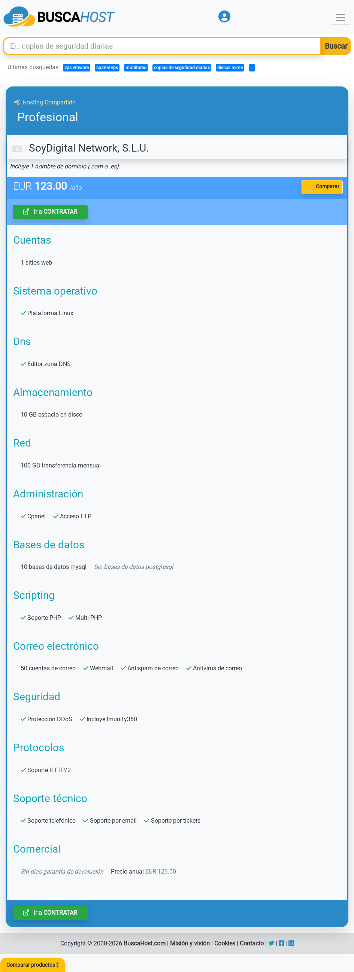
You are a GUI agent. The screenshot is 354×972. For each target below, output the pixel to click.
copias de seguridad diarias (182, 67)
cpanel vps (107, 67)
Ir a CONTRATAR (50, 211)
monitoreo (135, 67)
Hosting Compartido (45, 102)
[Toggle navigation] (340, 17)
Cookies (224, 943)
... (252, 67)
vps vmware (76, 67)
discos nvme (230, 67)
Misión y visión (190, 943)
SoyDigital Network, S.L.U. (79, 148)
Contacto (252, 943)
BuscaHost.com (145, 943)
